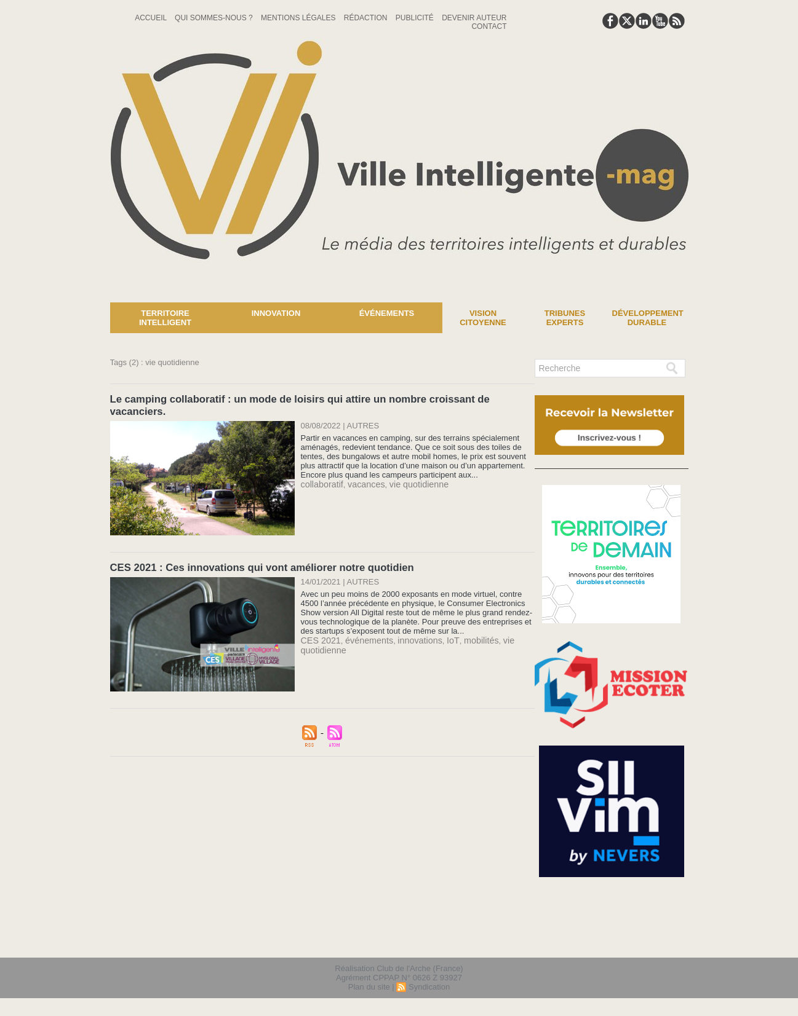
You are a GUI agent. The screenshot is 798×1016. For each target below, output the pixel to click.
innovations (409, 625)
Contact (488, 26)
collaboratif (320, 470)
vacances (361, 470)
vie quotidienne (409, 470)
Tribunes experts (565, 318)
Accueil (152, 18)
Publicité (416, 18)
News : (14, 293)
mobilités (465, 625)
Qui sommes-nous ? (215, 18)
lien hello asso (648, 941)
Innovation (276, 313)
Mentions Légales (299, 18)
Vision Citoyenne (483, 318)
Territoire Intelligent (165, 318)
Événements (387, 313)
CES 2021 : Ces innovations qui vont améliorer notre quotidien (256, 553)
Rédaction (366, 18)
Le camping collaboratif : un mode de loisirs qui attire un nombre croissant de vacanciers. (321, 398)
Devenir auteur (474, 18)
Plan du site (369, 987)
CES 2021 (319, 625)
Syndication (429, 987)
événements (363, 625)
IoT (439, 625)
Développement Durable (648, 318)
